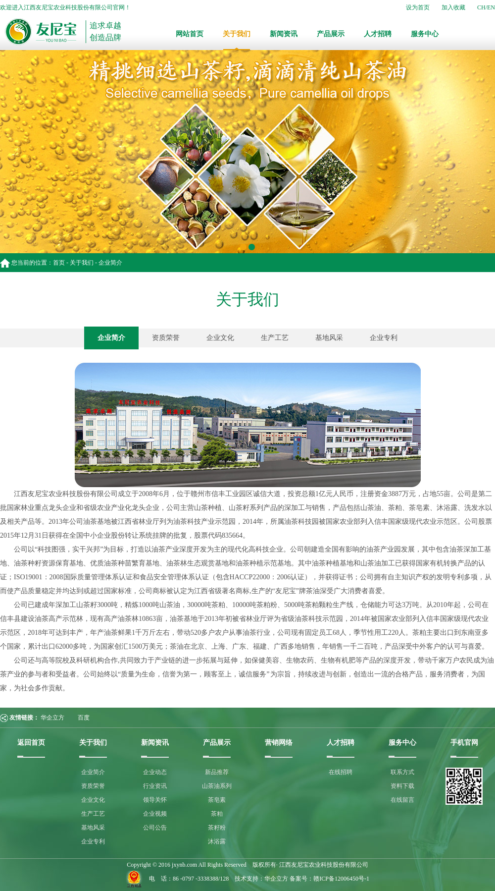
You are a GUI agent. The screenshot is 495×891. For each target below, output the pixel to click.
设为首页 (418, 7)
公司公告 (155, 827)
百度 (84, 717)
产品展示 (331, 34)
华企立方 (52, 717)
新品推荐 (217, 772)
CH (481, 7)
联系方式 (402, 772)
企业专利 (383, 337)
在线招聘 (340, 772)
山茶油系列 (217, 785)
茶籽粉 (217, 827)
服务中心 (425, 34)
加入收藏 (453, 7)
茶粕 (217, 813)
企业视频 (155, 813)
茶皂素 (217, 799)
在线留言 (402, 799)
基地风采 (329, 337)
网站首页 (189, 34)
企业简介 (111, 337)
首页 (59, 262)
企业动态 (155, 772)
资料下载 (402, 785)
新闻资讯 (283, 34)
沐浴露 (217, 841)
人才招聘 (378, 34)
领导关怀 (155, 799)
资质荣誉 (166, 337)
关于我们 (236, 34)
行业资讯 (155, 785)
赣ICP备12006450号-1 (341, 878)
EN (491, 7)
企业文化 (220, 337)
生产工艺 (275, 337)
